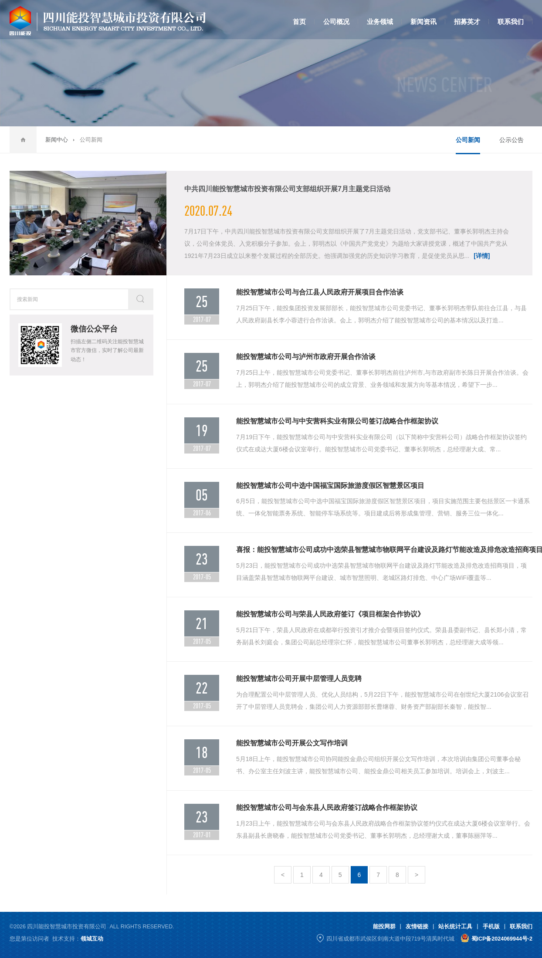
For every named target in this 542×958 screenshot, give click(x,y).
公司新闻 (468, 139)
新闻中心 (56, 139)
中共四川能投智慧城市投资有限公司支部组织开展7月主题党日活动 (287, 189)
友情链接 (417, 927)
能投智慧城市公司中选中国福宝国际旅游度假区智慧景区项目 (330, 485)
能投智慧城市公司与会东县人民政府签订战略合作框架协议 (326, 807)
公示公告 (511, 139)
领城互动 (92, 939)
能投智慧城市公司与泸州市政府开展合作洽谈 (306, 356)
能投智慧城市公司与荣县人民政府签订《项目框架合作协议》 (330, 614)
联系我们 (521, 927)
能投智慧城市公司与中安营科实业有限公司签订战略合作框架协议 (337, 421)
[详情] (482, 255)
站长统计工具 (455, 927)
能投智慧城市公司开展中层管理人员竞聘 (299, 678)
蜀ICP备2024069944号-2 (501, 939)
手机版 (491, 927)
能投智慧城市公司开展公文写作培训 (292, 743)
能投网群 (384, 927)
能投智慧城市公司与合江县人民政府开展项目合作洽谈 (319, 292)
